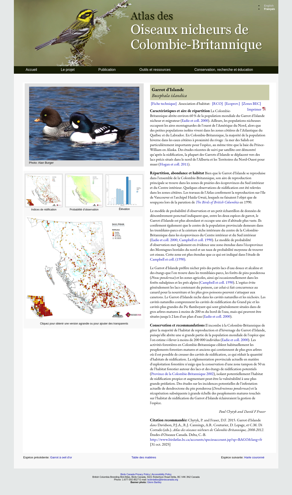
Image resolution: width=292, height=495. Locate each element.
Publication (106, 69)
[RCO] (217, 103)
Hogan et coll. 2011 (174, 164)
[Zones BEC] (251, 103)
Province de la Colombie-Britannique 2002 (182, 373)
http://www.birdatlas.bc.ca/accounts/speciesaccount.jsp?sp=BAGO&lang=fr (206, 439)
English (268, 5)
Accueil (31, 69)
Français (269, 9)
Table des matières (144, 457)
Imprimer (256, 109)
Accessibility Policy (161, 474)
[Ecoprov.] (232, 103)
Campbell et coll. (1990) (167, 259)
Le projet (67, 69)
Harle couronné (254, 457)
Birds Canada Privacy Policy (135, 474)
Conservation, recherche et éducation (223, 69)
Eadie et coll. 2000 (195, 120)
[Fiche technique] (164, 103)
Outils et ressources (155, 69)
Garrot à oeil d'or (61, 457)
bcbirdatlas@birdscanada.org (162, 479)
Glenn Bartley (154, 482)
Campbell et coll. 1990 (195, 239)
